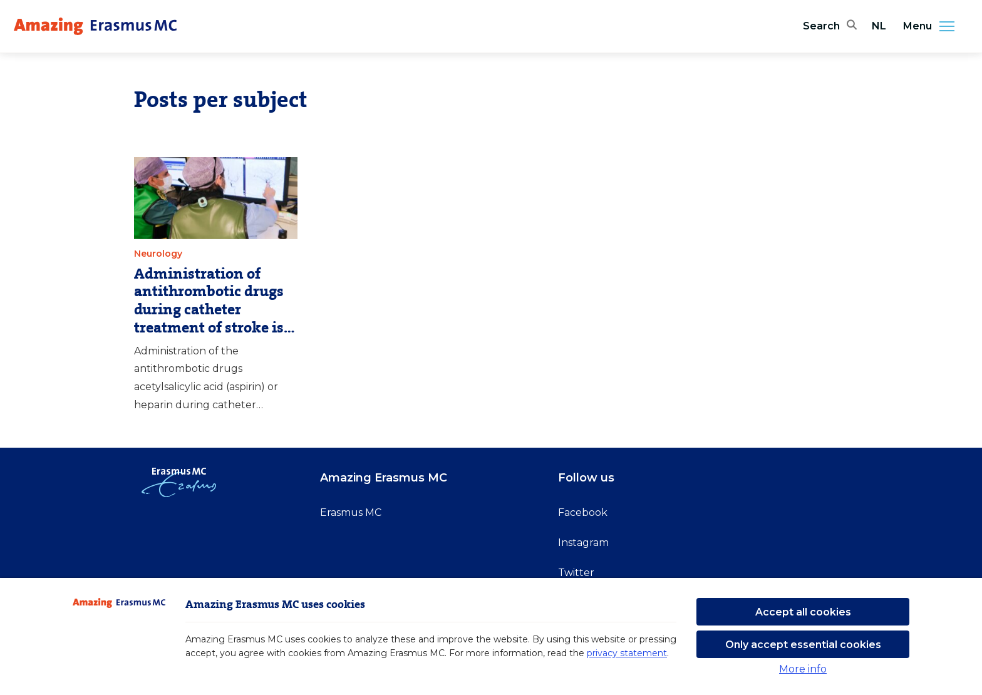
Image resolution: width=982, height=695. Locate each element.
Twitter (576, 573)
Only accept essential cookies (803, 645)
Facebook (582, 512)
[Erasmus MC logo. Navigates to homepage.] (95, 26)
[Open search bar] (830, 26)
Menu (932, 26)
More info (803, 669)
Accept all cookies (803, 612)
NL (879, 26)
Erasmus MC (350, 512)
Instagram (583, 542)
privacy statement (627, 653)
